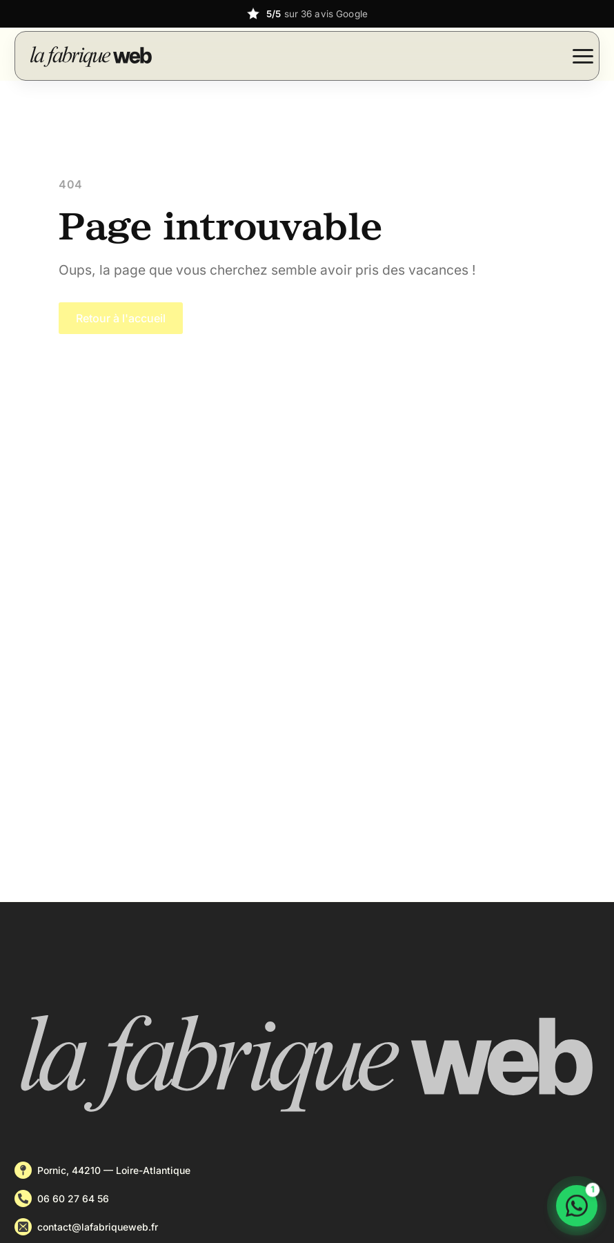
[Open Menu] (583, 56)
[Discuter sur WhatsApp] (576, 1205)
